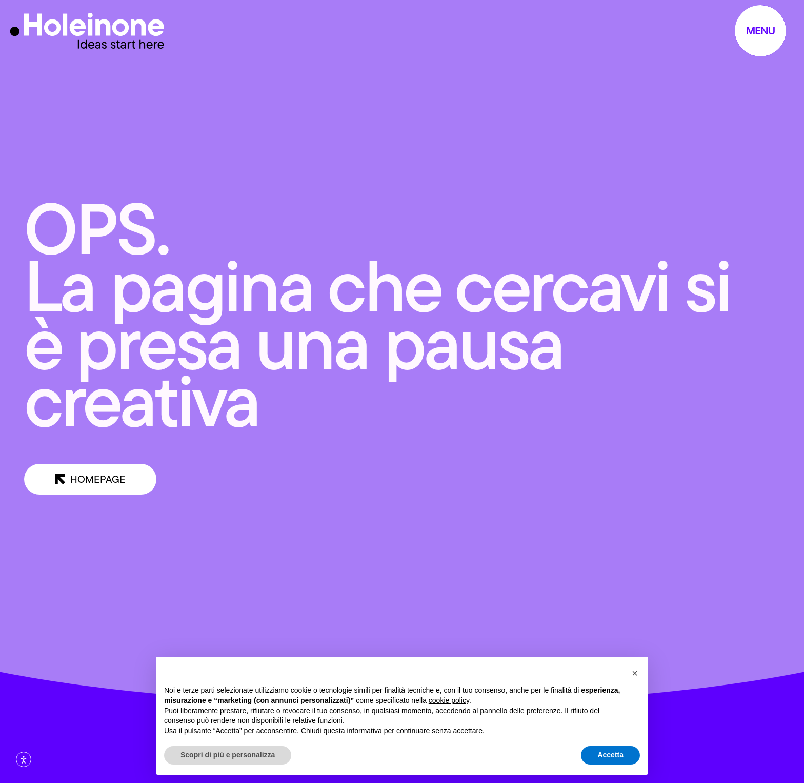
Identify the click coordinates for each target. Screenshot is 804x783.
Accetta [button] (610, 755)
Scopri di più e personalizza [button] (227, 755)
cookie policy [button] (449, 700)
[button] (635, 673)
